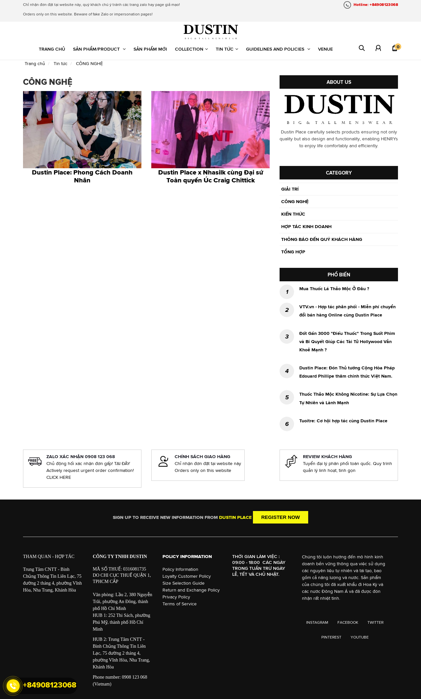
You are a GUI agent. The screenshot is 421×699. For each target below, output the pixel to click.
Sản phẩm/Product (99, 49)
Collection (191, 49)
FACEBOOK (347, 622)
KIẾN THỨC (293, 214)
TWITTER (375, 622)
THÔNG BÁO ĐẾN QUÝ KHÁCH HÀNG (321, 239)
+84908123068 (49, 685)
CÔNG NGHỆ (295, 201)
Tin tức (227, 49)
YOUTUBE (360, 637)
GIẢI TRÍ (290, 189)
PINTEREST (331, 637)
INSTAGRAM (317, 622)
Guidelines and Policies (278, 49)
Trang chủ (52, 49)
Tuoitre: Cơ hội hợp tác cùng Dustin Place (343, 420)
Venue (325, 49)
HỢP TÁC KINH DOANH (306, 226)
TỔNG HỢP (293, 251)
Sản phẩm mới (150, 49)
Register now (280, 517)
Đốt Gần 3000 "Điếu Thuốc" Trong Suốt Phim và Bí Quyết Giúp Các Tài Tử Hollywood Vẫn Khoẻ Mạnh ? (347, 341)
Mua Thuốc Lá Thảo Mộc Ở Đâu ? (334, 288)
